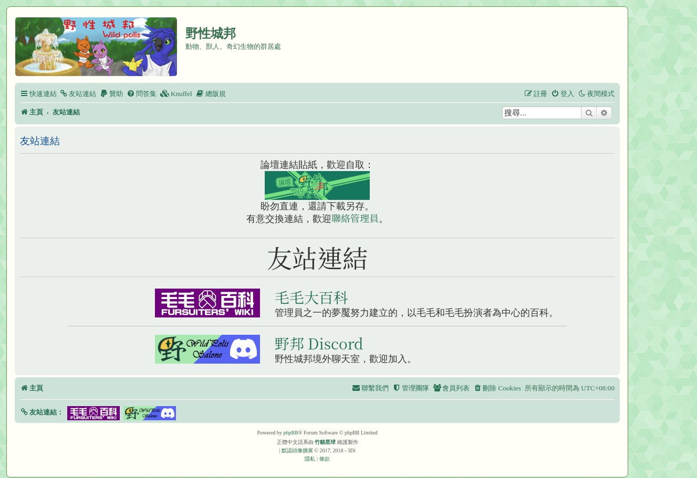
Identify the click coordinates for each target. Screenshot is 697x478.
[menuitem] (77, 93)
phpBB (291, 432)
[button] (42, 412)
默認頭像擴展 (297, 450)
